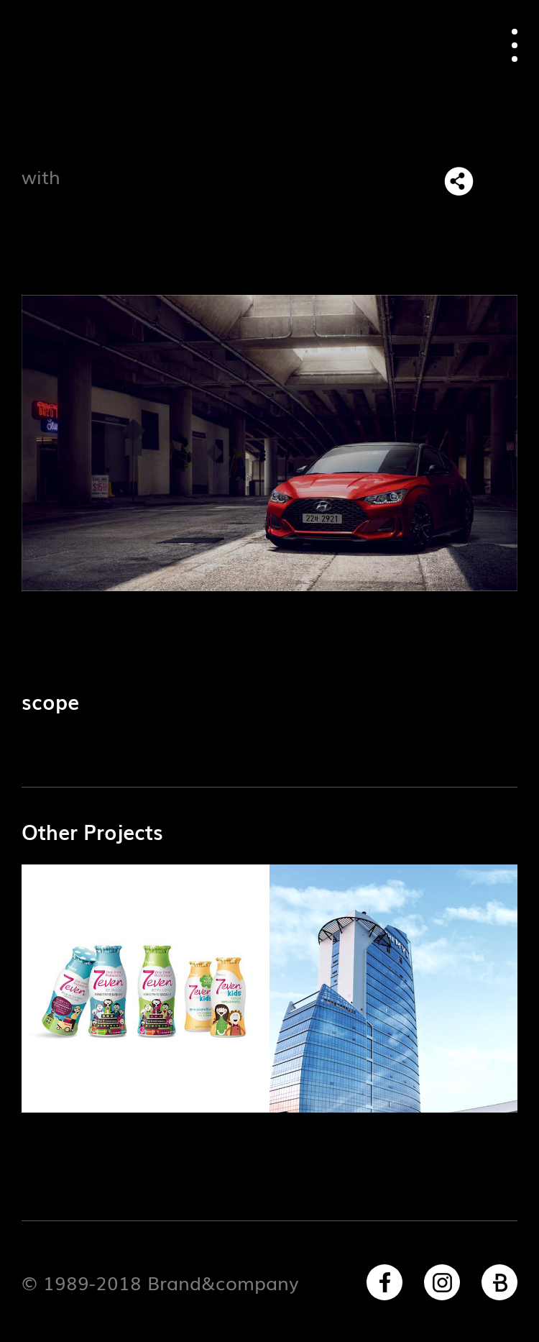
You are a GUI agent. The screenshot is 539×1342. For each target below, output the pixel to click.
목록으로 (502, 181)
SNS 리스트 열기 (459, 181)
